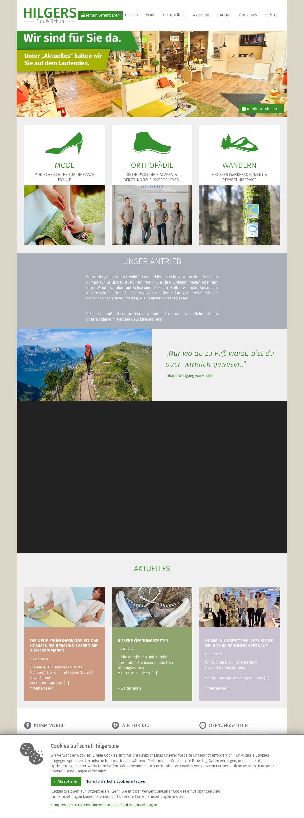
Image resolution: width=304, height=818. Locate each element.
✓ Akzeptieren (66, 781)
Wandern (201, 15)
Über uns (248, 15)
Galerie (224, 15)
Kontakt (272, 15)
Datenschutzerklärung (96, 805)
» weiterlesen (41, 688)
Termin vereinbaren (100, 15)
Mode (150, 15)
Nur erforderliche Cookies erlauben (116, 781)
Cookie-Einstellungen (138, 805)
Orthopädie (174, 15)
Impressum (63, 805)
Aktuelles (128, 15)
